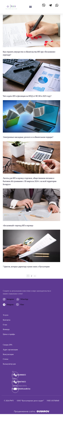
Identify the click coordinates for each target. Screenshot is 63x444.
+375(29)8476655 (19, 382)
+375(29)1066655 (19, 375)
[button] (30, 7)
